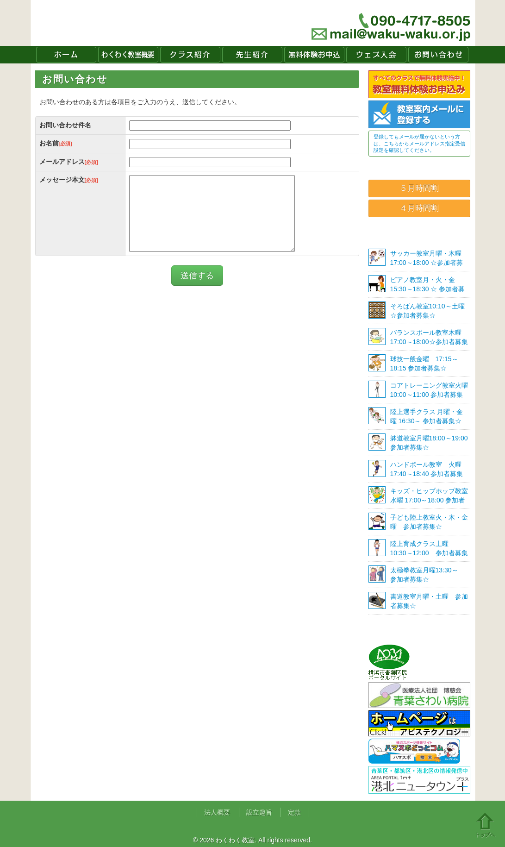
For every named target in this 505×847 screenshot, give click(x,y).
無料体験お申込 (314, 55)
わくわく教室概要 (128, 55)
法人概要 (217, 812)
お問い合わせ (438, 55)
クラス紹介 (190, 55)
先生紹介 (252, 55)
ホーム (66, 55)
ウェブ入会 (376, 55)
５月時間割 (419, 188)
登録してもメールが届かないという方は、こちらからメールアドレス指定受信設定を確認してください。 (419, 143)
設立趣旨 (259, 812)
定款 (294, 812)
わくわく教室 (120, 23)
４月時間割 (419, 208)
